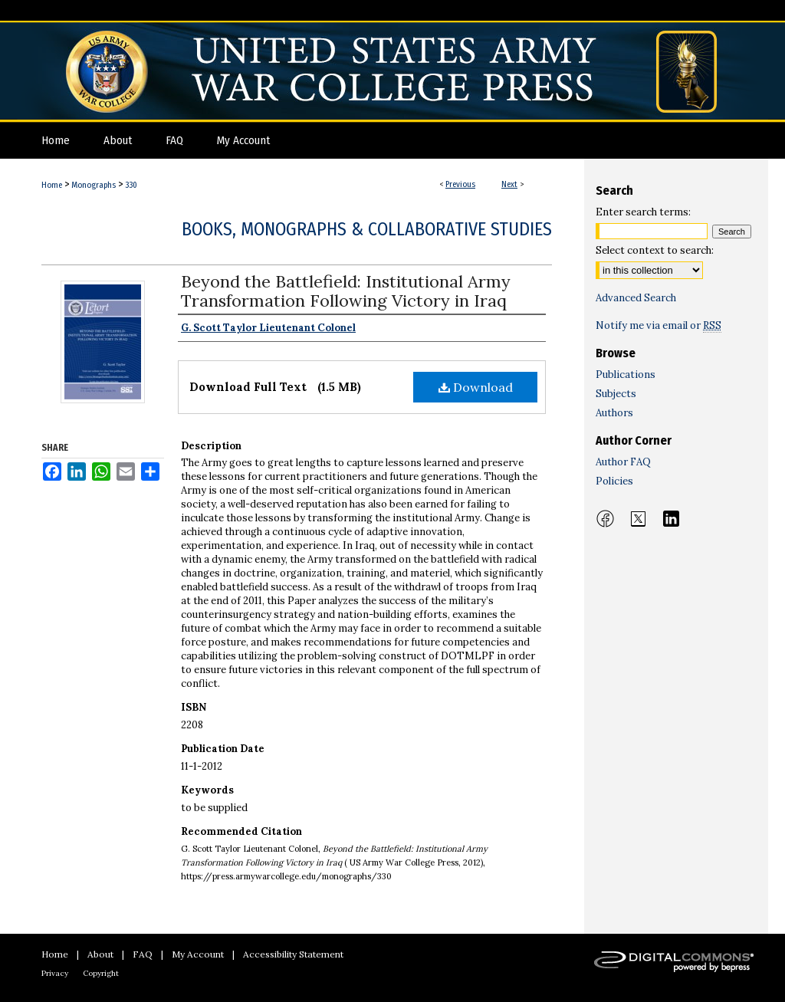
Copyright (101, 973)
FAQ (143, 954)
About (100, 954)
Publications (625, 374)
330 (131, 185)
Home (51, 185)
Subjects (616, 393)
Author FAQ (623, 461)
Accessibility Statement (293, 954)
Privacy (54, 973)
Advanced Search (636, 297)
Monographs (93, 185)
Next (509, 184)
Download (475, 387)
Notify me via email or (658, 325)
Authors (614, 412)
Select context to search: (655, 250)
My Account (198, 954)
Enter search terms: (643, 211)
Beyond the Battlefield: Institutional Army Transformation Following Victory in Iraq (346, 291)
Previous (460, 184)
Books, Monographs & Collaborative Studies (367, 229)
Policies (614, 481)
